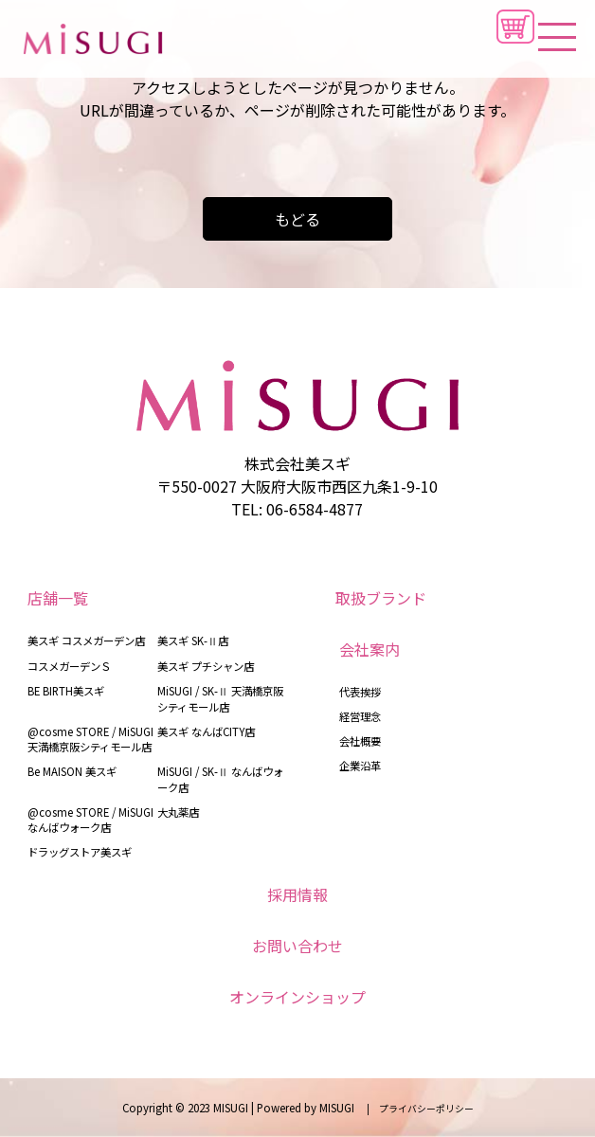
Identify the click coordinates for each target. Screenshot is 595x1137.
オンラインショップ (297, 996)
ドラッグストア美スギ (79, 851)
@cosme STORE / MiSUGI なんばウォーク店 (90, 819)
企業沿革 (360, 765)
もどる (297, 219)
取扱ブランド (380, 598)
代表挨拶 (360, 691)
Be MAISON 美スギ (72, 771)
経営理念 (360, 716)
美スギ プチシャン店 (205, 666)
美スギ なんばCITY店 (206, 731)
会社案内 (369, 649)
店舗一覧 (57, 598)
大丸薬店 (178, 812)
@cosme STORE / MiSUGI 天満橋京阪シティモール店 (90, 739)
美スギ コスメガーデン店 (86, 640)
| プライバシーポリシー (415, 1108)
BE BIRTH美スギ (65, 690)
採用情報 (297, 894)
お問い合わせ (297, 945)
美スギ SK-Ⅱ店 (192, 640)
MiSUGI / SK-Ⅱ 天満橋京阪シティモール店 (220, 698)
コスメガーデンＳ (69, 666)
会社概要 (360, 741)
